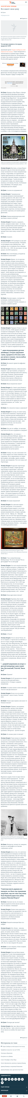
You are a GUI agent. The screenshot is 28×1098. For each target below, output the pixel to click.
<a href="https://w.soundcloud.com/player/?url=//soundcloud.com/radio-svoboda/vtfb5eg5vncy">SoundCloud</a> (14, 82)
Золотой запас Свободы (8, 6)
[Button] (23, 18)
